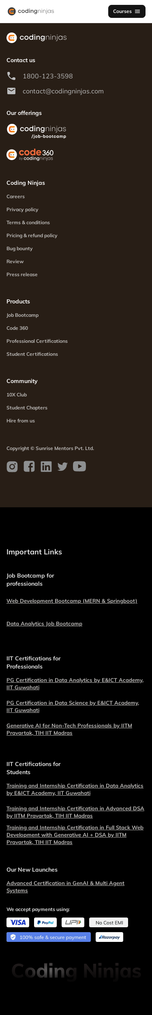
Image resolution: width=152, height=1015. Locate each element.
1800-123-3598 (48, 76)
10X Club (16, 395)
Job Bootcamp (22, 315)
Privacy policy (22, 209)
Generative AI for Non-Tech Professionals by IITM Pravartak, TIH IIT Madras (69, 729)
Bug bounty (19, 248)
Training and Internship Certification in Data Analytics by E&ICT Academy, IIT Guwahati (74, 789)
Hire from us (20, 421)
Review (15, 261)
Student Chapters (26, 408)
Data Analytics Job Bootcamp (44, 623)
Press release (22, 274)
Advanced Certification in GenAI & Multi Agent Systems (65, 887)
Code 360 (17, 328)
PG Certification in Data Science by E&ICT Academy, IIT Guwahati (72, 706)
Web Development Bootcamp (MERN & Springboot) (71, 600)
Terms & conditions (28, 222)
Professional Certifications (37, 341)
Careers (15, 196)
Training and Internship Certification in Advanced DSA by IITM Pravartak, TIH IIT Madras (75, 812)
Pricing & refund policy (32, 235)
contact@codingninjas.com (63, 91)
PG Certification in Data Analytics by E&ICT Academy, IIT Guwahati (74, 683)
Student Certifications (32, 354)
